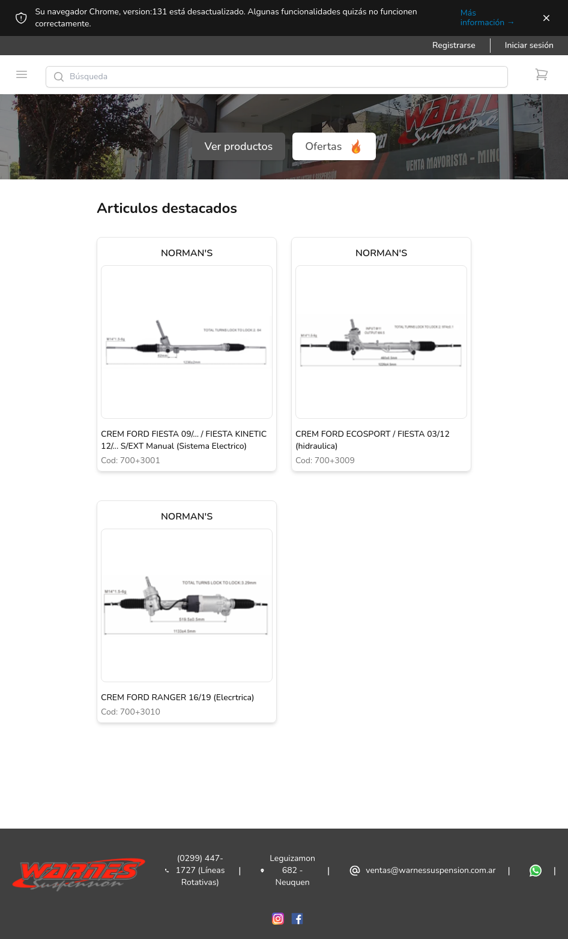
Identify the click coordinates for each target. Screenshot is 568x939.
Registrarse (454, 45)
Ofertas (334, 146)
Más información (488, 18)
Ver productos (239, 146)
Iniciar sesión (529, 45)
